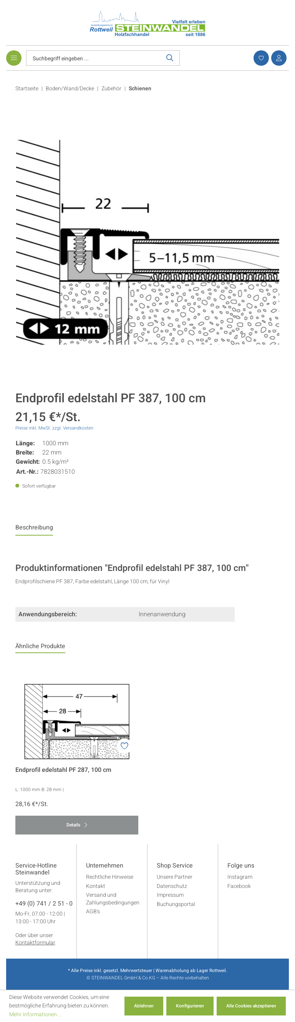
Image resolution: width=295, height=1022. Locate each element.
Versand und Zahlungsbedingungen (112, 899)
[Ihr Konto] (278, 58)
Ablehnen (144, 1005)
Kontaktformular (35, 943)
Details (76, 824)
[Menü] (14, 58)
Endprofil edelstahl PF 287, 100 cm (63, 770)
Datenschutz (172, 886)
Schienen (140, 89)
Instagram (239, 877)
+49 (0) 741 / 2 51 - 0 (44, 904)
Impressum (170, 895)
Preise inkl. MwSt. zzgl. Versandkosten (54, 428)
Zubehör (111, 89)
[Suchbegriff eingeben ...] (93, 58)
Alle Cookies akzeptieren (251, 1005)
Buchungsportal (176, 904)
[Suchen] (170, 58)
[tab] (34, 529)
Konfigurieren (190, 1005)
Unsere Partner (174, 877)
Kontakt (95, 886)
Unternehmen (104, 866)
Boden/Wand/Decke (70, 89)
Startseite (26, 89)
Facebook (239, 886)
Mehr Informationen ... (35, 1014)
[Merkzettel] (260, 58)
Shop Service (175, 866)
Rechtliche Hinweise (109, 877)
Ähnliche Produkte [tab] (40, 646)
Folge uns (240, 866)
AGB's (93, 912)
